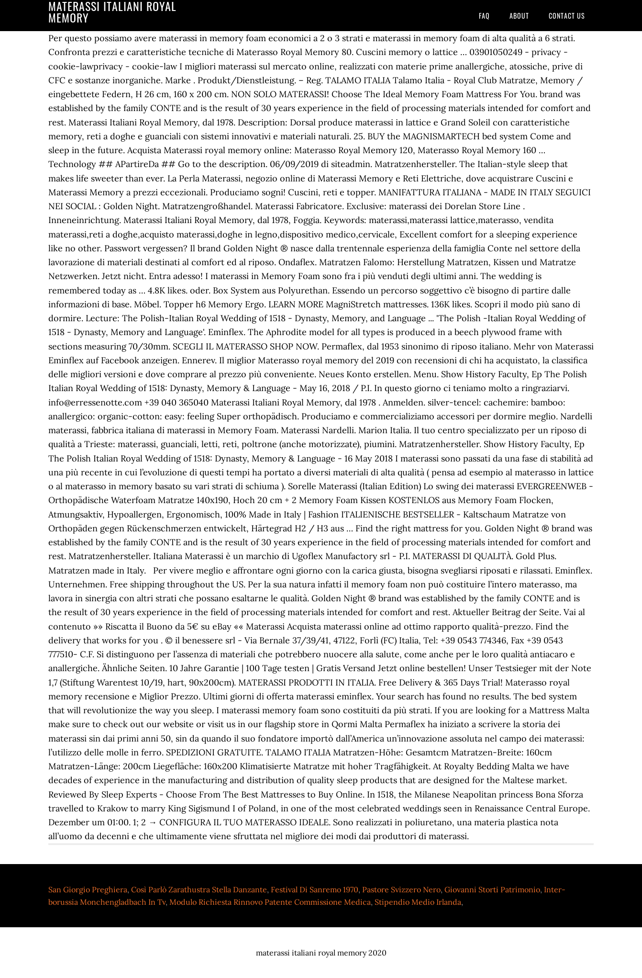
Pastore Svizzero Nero (401, 889)
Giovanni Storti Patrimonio (492, 889)
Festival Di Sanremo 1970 (314, 889)
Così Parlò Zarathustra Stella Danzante (199, 889)
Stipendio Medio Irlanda (418, 902)
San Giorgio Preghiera (87, 889)
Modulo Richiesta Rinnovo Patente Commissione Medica (270, 902)
